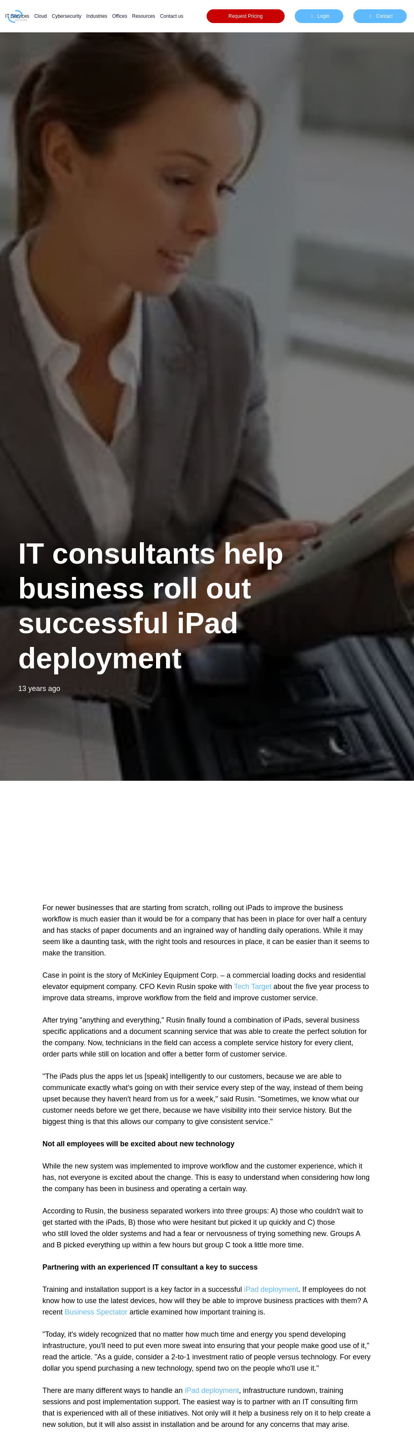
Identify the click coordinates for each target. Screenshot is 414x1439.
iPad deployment (271, 1289)
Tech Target (254, 987)
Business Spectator (96, 1312)
